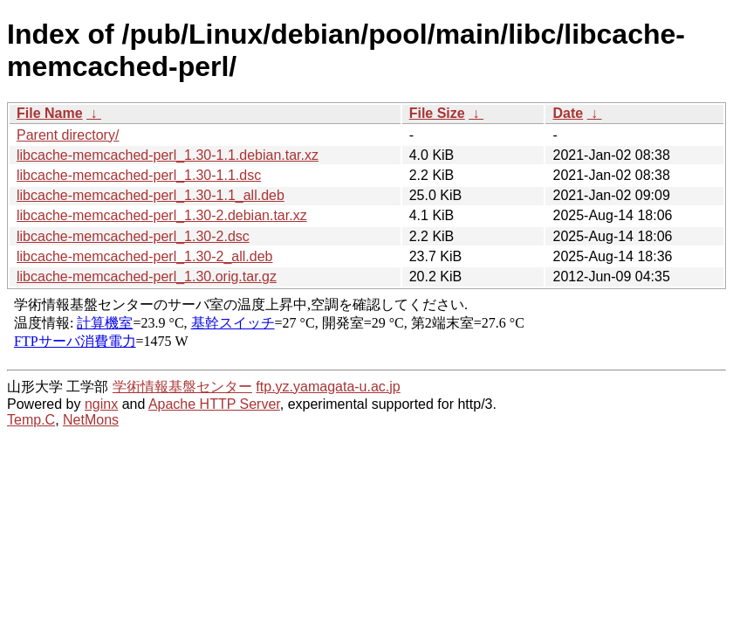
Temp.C (31, 419)
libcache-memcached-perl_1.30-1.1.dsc (139, 175)
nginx (101, 404)
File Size (437, 113)
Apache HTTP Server (214, 404)
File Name (50, 113)
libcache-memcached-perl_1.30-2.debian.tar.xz (162, 215)
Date (567, 113)
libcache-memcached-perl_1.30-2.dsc (133, 236)
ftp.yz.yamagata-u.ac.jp (328, 386)
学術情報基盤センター (182, 386)
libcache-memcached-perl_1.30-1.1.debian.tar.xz (168, 155)
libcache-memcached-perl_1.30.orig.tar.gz (147, 276)
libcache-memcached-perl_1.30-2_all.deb (145, 256)
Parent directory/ (68, 135)
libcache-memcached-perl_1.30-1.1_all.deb (150, 195)
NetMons (91, 419)
